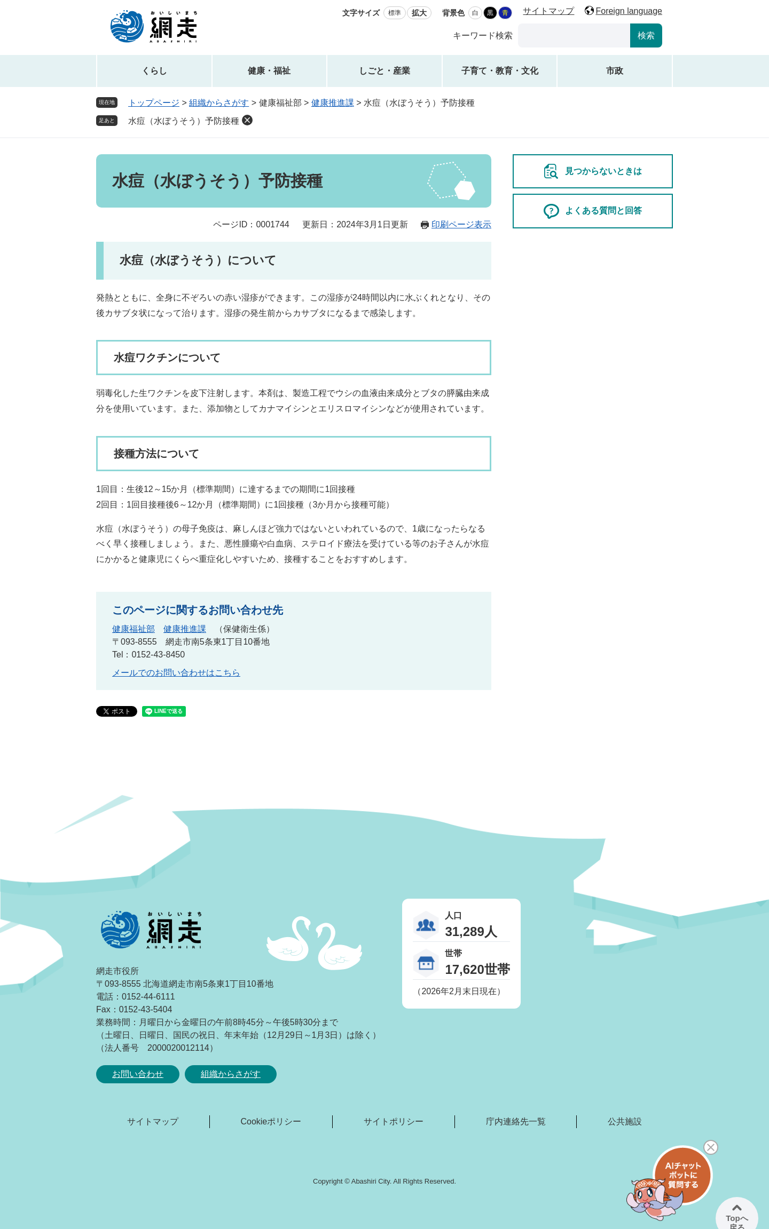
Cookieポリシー (270, 1121)
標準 (394, 13)
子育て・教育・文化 (499, 70)
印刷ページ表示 (461, 224)
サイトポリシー (393, 1121)
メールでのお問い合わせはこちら (176, 672)
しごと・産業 (384, 70)
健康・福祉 (269, 70)
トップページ (153, 102)
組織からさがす (219, 102)
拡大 (419, 13)
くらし (154, 70)
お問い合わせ (137, 1074)
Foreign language (628, 10)
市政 (614, 70)
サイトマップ (548, 10)
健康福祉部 (133, 628)
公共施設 (625, 1121)
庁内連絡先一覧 (516, 1121)
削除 (247, 120)
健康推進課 (332, 102)
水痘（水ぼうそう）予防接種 (183, 120)
